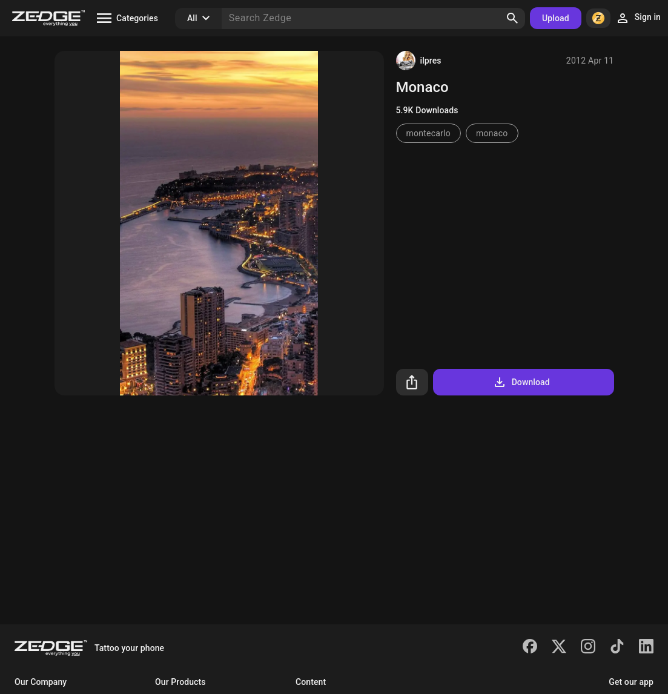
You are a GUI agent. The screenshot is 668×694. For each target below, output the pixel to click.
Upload (555, 18)
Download (521, 382)
